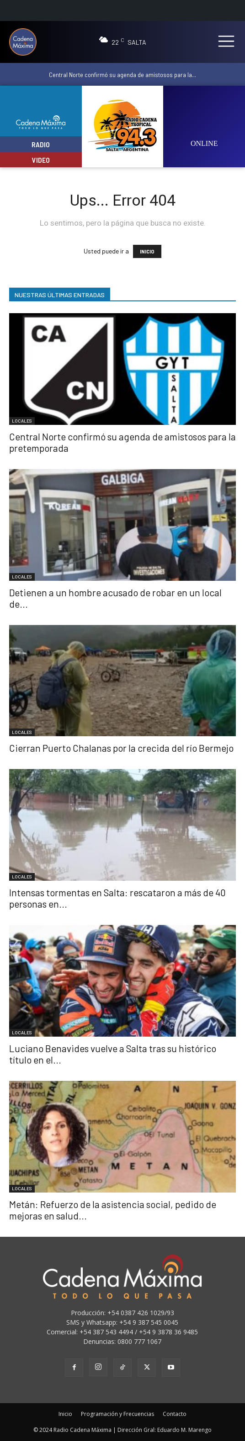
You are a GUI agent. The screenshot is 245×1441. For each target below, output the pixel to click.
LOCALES (22, 421)
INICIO (147, 251)
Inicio (65, 1414)
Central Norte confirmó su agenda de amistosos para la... (122, 74)
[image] (204, 120)
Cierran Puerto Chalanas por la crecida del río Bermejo (121, 748)
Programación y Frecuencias (117, 1414)
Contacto (174, 1414)
